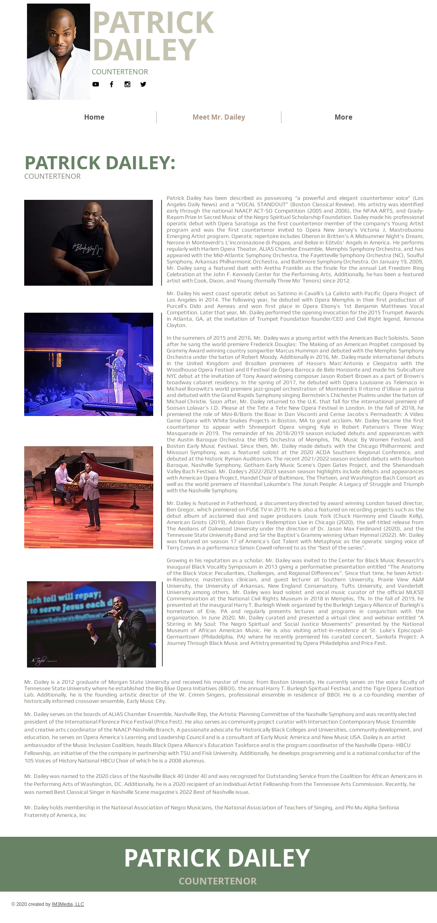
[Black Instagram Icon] (127, 84)
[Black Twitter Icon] (143, 84)
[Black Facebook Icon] (112, 84)
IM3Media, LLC (68, 904)
